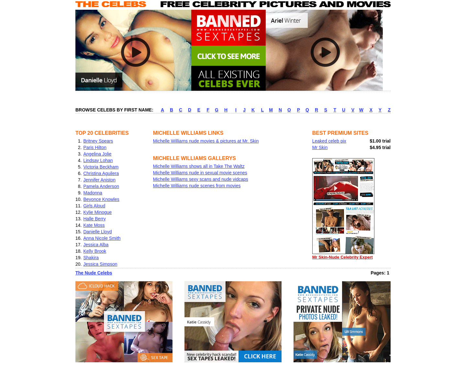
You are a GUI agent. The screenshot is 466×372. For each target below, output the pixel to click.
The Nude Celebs (93, 272)
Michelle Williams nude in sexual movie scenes (200, 172)
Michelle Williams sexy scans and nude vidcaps (200, 179)
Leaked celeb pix (329, 141)
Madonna (92, 192)
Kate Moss (94, 225)
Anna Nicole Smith (101, 238)
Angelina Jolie (97, 154)
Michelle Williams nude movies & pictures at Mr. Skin (206, 141)
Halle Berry (94, 218)
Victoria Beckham (100, 166)
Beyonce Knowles (101, 199)
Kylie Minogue (97, 212)
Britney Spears (98, 141)
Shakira (90, 257)
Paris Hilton (94, 147)
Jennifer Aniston (99, 179)
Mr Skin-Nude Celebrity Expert (343, 255)
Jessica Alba (95, 244)
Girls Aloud (94, 205)
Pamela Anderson (101, 186)
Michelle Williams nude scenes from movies (197, 185)
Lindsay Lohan (98, 160)
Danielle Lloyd (97, 231)
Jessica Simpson (100, 264)
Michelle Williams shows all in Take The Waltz (199, 166)
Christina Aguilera (101, 173)
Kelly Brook (94, 251)
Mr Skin (319, 147)
